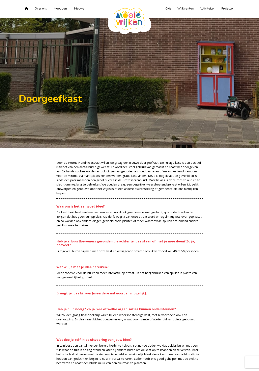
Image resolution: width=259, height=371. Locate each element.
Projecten (227, 9)
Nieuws (79, 9)
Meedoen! (60, 9)
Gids (168, 9)
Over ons (41, 9)
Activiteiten (207, 9)
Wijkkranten (185, 9)
